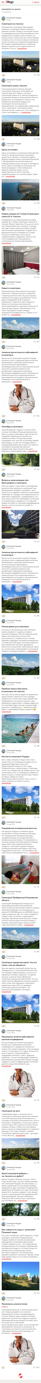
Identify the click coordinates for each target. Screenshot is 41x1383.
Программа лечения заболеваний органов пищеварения (18, 1038)
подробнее (22, 48)
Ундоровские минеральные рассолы (19, 828)
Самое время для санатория (15, 626)
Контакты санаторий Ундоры (15, 756)
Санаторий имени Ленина (14, 85)
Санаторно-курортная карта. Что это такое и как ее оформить (19, 963)
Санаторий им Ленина (12, 24)
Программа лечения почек (14, 1304)
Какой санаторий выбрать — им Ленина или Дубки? (15, 1174)
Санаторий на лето (11, 1111)
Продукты (5, 1307)
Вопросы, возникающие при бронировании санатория (15, 481)
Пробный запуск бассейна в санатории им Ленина (14, 690)
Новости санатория (11, 288)
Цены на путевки (10, 149)
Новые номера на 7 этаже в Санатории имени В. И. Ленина (20, 215)
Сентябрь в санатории (12, 426)
